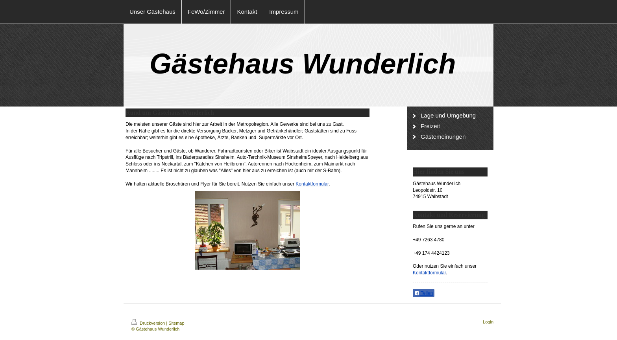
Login (488, 322)
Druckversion (148, 323)
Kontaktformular (312, 184)
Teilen (423, 293)
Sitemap (176, 323)
